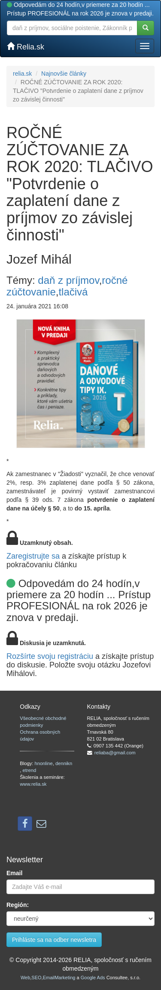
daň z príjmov (68, 280)
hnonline (43, 763)
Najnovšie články (63, 73)
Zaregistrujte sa (33, 556)
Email (14, 873)
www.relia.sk (33, 784)
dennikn (63, 763)
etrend (29, 770)
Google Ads (93, 977)
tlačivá (73, 292)
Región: (17, 904)
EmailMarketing (59, 977)
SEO (36, 977)
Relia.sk (25, 46)
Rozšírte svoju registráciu (49, 656)
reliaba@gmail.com (115, 752)
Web (25, 977)
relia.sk (22, 73)
